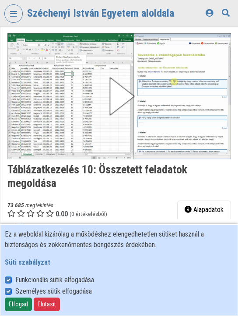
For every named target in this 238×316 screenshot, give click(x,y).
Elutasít (47, 304)
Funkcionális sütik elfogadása (54, 280)
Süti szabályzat (27, 262)
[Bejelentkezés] (209, 13)
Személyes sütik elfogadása (53, 291)
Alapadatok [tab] (204, 209)
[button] (119, 96)
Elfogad (18, 304)
